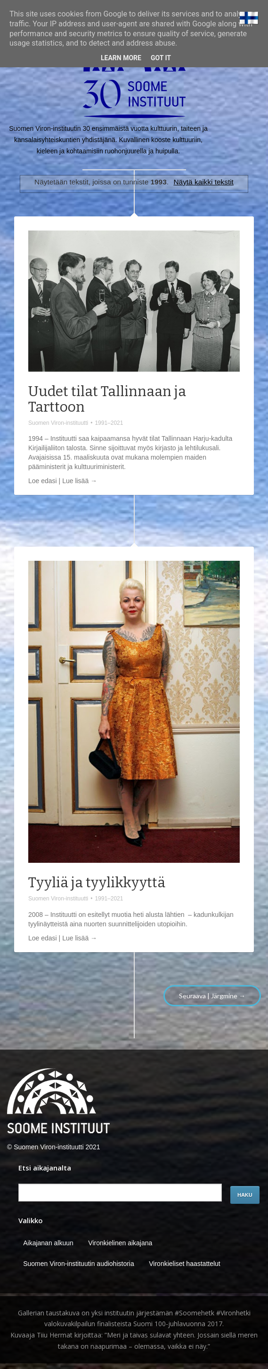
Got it (161, 58)
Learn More (121, 58)
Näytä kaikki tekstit (203, 182)
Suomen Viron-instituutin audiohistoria (78, 1263)
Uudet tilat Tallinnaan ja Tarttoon (107, 399)
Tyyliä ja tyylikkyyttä (96, 882)
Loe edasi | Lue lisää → (62, 481)
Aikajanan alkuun (48, 1243)
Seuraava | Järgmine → (212, 996)
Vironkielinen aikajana (120, 1243)
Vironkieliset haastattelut (184, 1263)
